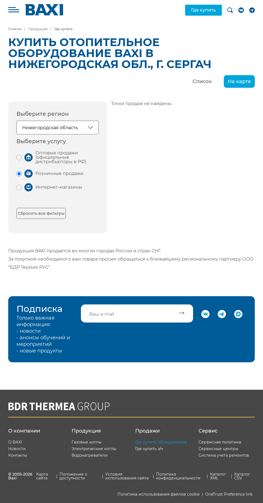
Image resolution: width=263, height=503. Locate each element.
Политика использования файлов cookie (158, 494)
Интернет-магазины (58, 187)
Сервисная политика (220, 442)
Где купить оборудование (161, 442)
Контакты (17, 455)
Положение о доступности (73, 476)
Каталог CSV (242, 476)
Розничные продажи (59, 173)
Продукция (38, 29)
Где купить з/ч (149, 449)
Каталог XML (218, 476)
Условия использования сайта (127, 476)
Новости (17, 449)
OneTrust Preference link (229, 494)
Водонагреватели (90, 455)
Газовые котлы (86, 442)
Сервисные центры (218, 449)
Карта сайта (42, 476)
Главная (15, 29)
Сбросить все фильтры (41, 213)
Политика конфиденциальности (178, 476)
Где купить (203, 10)
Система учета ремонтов (224, 455)
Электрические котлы (94, 449)
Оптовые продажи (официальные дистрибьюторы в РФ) (60, 157)
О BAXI (15, 442)
